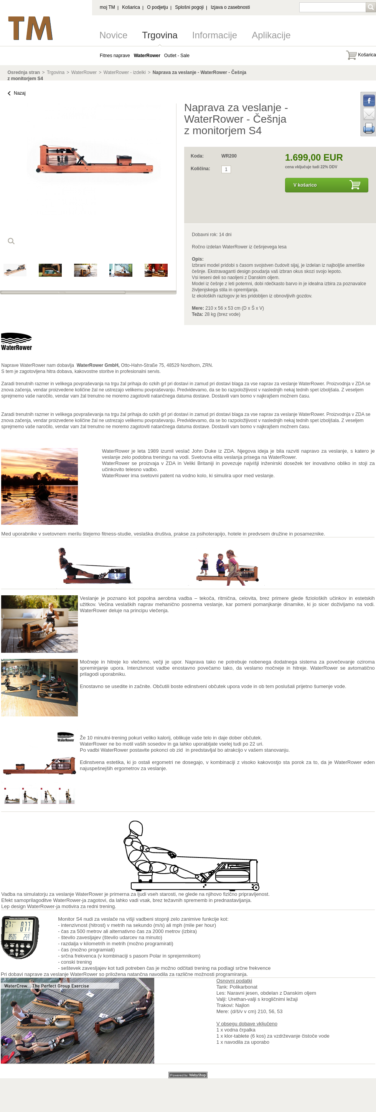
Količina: (200, 168)
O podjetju (157, 7)
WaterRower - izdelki (125, 72)
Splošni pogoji (189, 7)
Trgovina (159, 35)
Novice (113, 35)
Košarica (131, 7)
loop (11, 241)
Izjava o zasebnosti (230, 7)
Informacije (214, 35)
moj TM (107, 7)
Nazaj (20, 93)
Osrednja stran (24, 72)
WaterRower (84, 72)
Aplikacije (271, 35)
